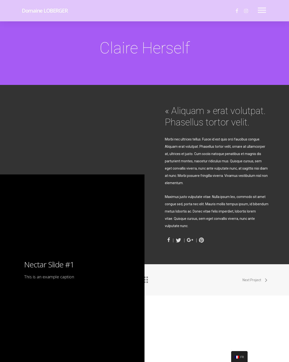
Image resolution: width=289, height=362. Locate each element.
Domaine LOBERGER (45, 10)
